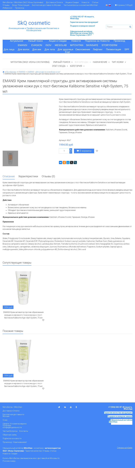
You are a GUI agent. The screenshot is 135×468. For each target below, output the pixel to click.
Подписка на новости (12, 438)
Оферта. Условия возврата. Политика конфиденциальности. (15, 425)
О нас (5, 420)
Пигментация (113, 49)
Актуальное (16, 40)
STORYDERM (109, 45)
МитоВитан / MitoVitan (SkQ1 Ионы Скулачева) (23, 2)
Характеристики (28, 176)
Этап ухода (58, 66)
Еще (67, 52)
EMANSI (22, 45)
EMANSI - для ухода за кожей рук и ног (43, 72)
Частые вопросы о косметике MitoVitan (81, 5)
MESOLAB (61, 45)
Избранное (7, 8)
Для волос (24, 49)
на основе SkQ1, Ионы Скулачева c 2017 (82, 34)
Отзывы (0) (48, 176)
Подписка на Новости (97, 40)
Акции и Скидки (72, 2)
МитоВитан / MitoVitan (12, 407)
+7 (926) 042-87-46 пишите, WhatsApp (82, 18)
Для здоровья (65, 49)
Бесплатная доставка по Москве (46, 5)
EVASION (36, 45)
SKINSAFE (92, 45)
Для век (36, 49)
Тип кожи (118, 62)
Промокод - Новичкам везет (15, 442)
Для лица (9, 49)
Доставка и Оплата (54, 2)
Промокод (19, 8)
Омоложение (82, 49)
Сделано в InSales (124, 448)
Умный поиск (35, 40)
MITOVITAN (76, 45)
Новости (85, 2)
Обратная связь (10, 435)
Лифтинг (98, 49)
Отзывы (6, 5)
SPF (126, 49)
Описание (9, 176)
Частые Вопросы (10, 431)
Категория (76, 66)
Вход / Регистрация (20, 5)
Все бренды (11, 72)
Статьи (95, 2)
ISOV (48, 45)
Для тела (50, 49)
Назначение (100, 62)
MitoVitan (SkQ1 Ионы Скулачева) (30, 62)
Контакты (23, 431)
